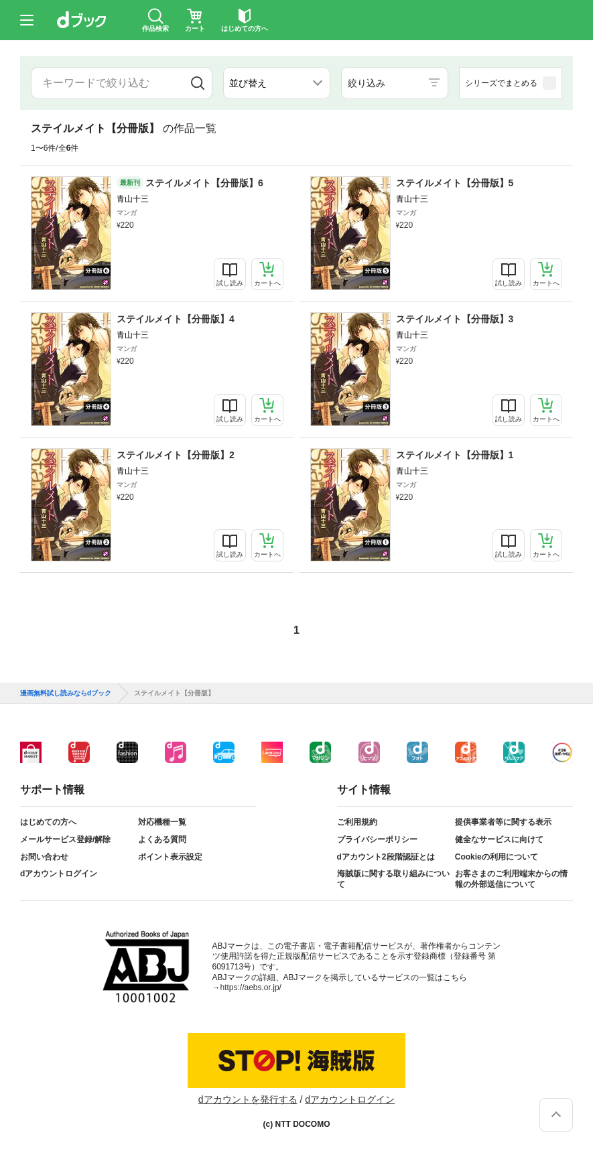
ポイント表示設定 (170, 857)
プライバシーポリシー (377, 839)
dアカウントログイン (58, 873)
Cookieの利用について (496, 857)
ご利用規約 (357, 822)
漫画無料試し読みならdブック (65, 693)
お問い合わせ (44, 857)
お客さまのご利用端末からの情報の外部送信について (511, 879)
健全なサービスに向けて (499, 839)
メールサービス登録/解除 (65, 839)
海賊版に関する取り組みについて (393, 879)
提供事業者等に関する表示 (503, 822)
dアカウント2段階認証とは (386, 857)
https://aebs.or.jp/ (250, 987)
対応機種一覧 (162, 822)
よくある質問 (162, 839)
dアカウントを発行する (248, 1099)
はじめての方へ (48, 822)
